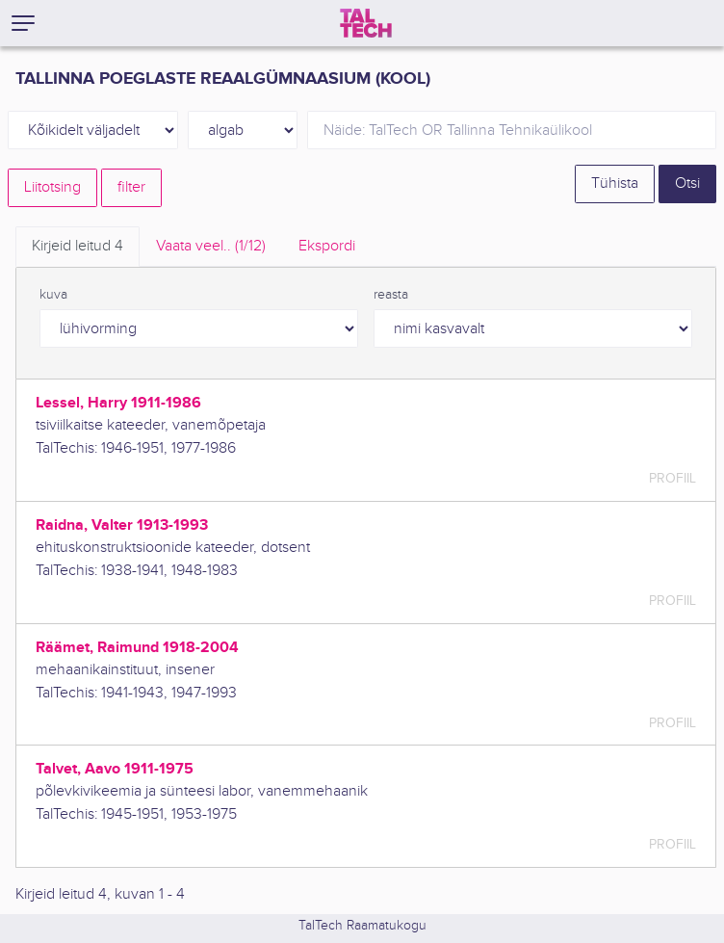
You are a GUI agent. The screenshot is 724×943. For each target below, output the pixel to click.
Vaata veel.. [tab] (211, 246)
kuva (53, 294)
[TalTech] (366, 23)
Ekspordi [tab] (326, 246)
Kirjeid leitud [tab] (77, 246)
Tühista (614, 183)
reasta (391, 294)
